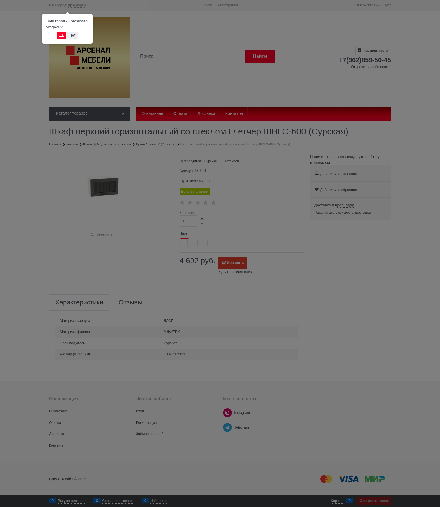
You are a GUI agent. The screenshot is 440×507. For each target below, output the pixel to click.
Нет (73, 35)
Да (61, 35)
